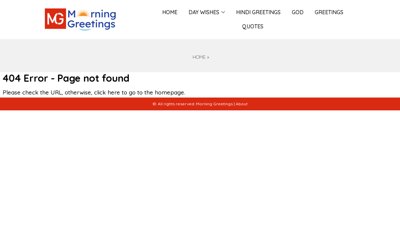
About (242, 103)
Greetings (329, 12)
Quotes (252, 26)
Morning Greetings (214, 103)
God (298, 12)
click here (107, 92)
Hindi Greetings (258, 12)
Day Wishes (204, 12)
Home (169, 12)
